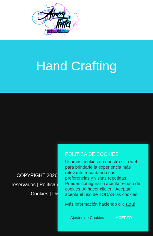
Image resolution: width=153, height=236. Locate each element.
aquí (130, 204)
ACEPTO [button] (124, 217)
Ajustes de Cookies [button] (87, 217)
